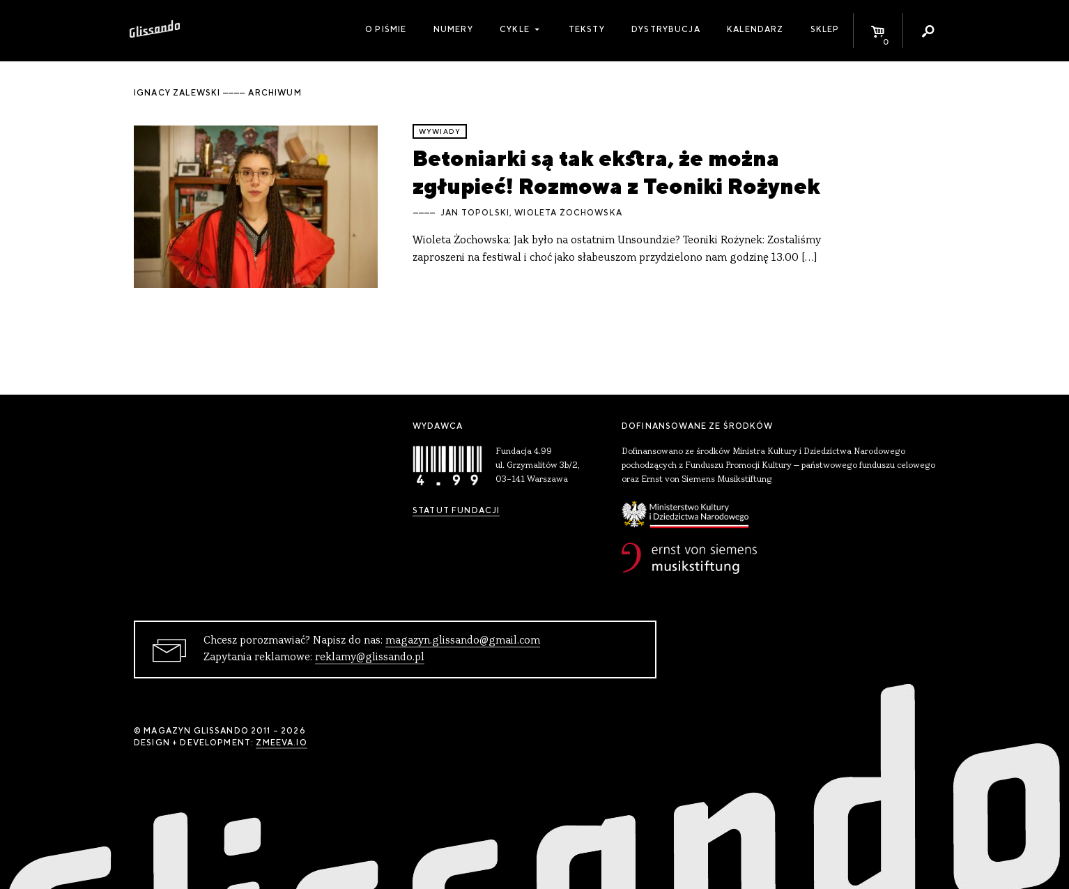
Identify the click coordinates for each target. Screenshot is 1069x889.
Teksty (587, 29)
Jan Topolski (474, 213)
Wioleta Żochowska (568, 213)
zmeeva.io (281, 742)
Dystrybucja (665, 29)
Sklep (825, 29)
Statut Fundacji (456, 510)
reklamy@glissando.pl (369, 657)
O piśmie (385, 29)
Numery (453, 29)
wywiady (440, 131)
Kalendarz (755, 29)
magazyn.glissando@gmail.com (462, 640)
